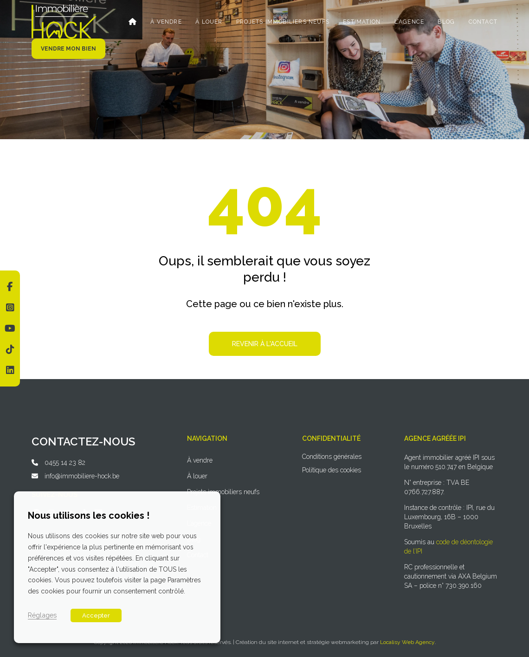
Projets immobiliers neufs (283, 22)
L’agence (409, 22)
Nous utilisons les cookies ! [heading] (88, 515)
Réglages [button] (42, 615)
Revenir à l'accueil (264, 344)
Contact (483, 22)
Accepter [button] (96, 615)
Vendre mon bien (68, 48)
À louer (209, 22)
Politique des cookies (331, 470)
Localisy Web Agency (407, 642)
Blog (446, 22)
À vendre (167, 22)
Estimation (362, 22)
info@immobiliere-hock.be (82, 476)
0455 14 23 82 (65, 462)
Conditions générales (331, 456)
